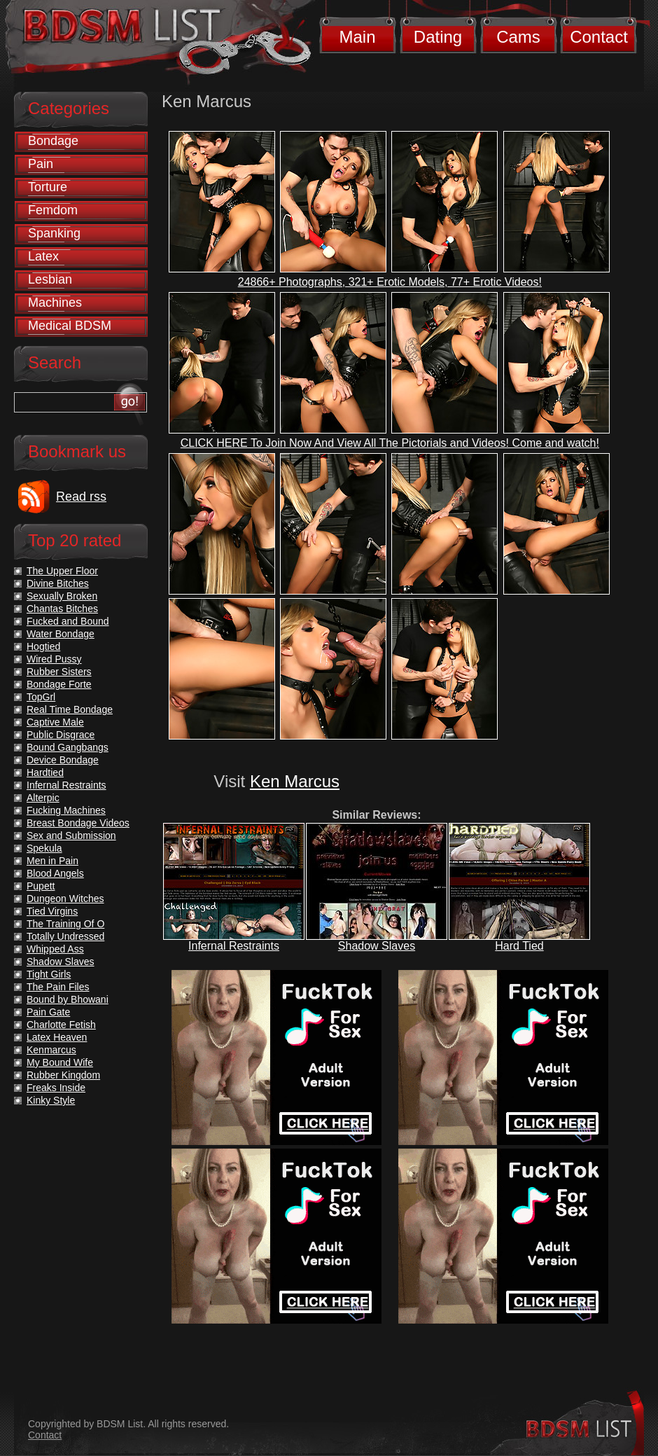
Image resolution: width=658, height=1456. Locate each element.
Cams (518, 36)
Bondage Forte (59, 684)
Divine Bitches (58, 583)
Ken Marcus (295, 781)
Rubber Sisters (59, 671)
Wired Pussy (54, 659)
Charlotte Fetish (61, 1024)
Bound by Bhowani (67, 999)
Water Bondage (60, 633)
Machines (55, 303)
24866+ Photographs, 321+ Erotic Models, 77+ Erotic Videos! (390, 282)
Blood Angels (55, 873)
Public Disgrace (60, 734)
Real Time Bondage (70, 709)
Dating (438, 36)
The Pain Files (58, 986)
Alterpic (43, 797)
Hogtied (43, 646)
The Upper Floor (62, 570)
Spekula (44, 848)
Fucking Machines (66, 810)
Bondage (53, 141)
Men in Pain (52, 860)
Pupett (41, 886)
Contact (599, 36)
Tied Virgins (52, 911)
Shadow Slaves (376, 946)
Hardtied (45, 772)
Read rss (81, 497)
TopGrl (41, 696)
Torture (47, 187)
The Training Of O (65, 923)
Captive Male (55, 722)
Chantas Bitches (62, 608)
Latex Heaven (57, 1037)
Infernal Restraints (233, 946)
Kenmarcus (51, 1049)
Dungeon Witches (65, 898)
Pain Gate (48, 1012)
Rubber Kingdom (63, 1075)
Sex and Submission (71, 835)
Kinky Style (51, 1100)
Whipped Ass (55, 949)
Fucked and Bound (68, 621)
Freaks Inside (56, 1087)
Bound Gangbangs (67, 747)
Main (357, 36)
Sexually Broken (62, 596)
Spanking (54, 233)
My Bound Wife (60, 1062)
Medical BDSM (69, 326)
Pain (40, 164)
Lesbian (50, 279)
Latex (43, 256)
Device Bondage (63, 759)
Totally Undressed (65, 936)
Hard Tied (519, 946)
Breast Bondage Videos (78, 822)
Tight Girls (49, 974)
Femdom (53, 210)
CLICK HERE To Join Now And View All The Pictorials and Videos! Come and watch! (390, 443)
